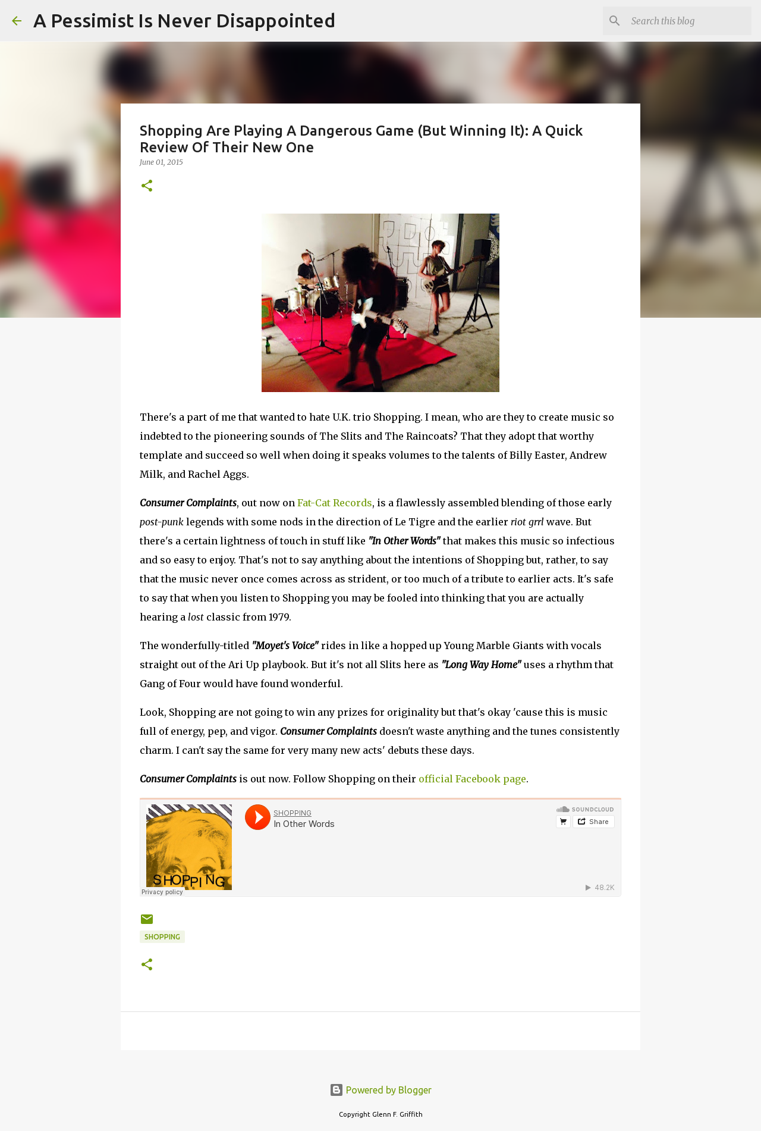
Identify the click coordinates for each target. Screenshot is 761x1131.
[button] (147, 186)
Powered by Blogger (380, 1090)
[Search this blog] (689, 21)
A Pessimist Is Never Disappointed (184, 20)
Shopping (162, 937)
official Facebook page (472, 779)
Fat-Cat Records (334, 503)
